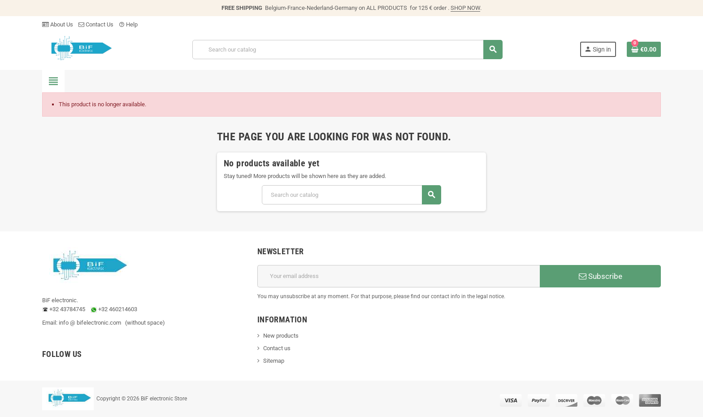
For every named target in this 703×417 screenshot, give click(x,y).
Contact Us (95, 24)
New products (281, 335)
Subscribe (600, 276)
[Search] (347, 49)
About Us (57, 24)
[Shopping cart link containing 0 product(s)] (644, 49)
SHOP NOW (465, 7)
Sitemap (273, 360)
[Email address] (398, 276)
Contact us (277, 348)
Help (128, 24)
